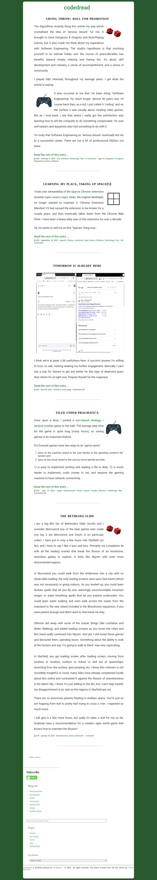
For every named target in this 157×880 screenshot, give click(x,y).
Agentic (63, 240)
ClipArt (32, 839)
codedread (77, 7)
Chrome (70, 240)
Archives (32, 833)
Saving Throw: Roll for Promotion (77, 18)
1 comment (89, 736)
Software (64, 159)
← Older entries (33, 757)
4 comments (90, 159)
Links (31, 843)
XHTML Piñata (34, 846)
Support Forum (34, 804)
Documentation (34, 794)
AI (103, 159)
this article (78, 26)
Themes (32, 808)
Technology (74, 159)
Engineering (39, 161)
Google (94, 491)
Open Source (89, 240)
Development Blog (35, 791)
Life (58, 159)
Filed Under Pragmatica (77, 412)
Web (120, 491)
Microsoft (79, 736)
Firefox (79, 491)
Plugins (31, 798)
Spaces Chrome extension (87, 191)
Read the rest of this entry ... (51, 154)
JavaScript (79, 240)
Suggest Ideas (34, 801)
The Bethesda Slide (77, 516)
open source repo (56, 197)
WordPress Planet (35, 811)
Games (47, 161)
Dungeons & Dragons (114, 159)
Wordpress (57, 868)
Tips (82, 159)
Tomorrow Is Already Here (77, 265)
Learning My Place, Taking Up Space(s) (77, 184)
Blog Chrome (34, 836)
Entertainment (69, 491)
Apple (59, 491)
